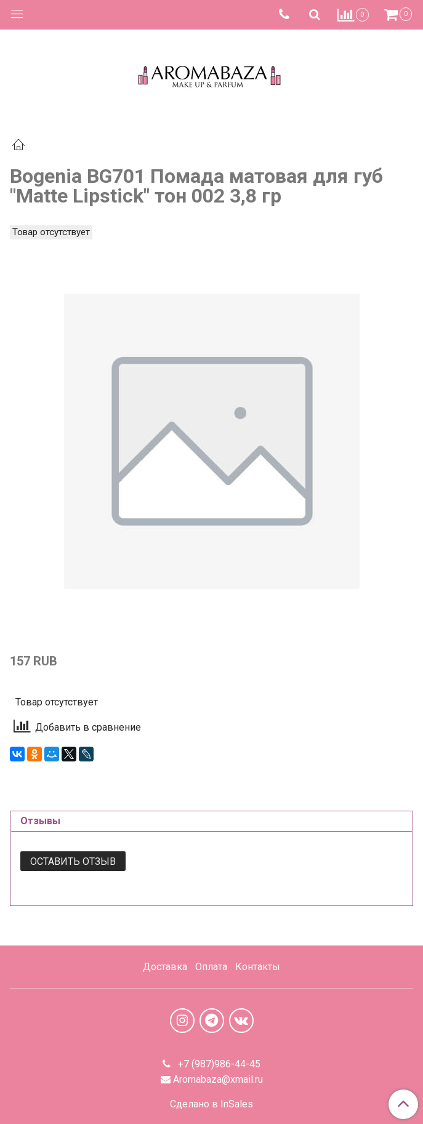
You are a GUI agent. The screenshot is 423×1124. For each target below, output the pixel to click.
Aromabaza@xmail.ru (218, 1079)
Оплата (211, 967)
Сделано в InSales (211, 1104)
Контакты (257, 967)
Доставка (165, 967)
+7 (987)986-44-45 (217, 1064)
